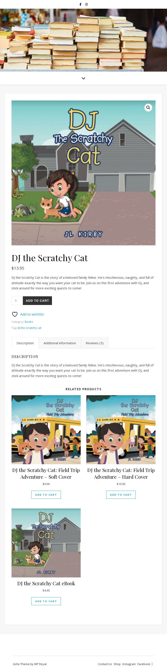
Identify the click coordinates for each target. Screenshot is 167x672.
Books (29, 322)
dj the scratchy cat (29, 328)
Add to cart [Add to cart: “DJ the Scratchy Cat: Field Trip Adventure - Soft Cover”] (46, 494)
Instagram (129, 664)
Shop (117, 664)
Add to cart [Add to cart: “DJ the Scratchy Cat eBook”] (46, 601)
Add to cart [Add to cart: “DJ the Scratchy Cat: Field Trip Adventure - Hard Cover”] (121, 494)
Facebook (143, 664)
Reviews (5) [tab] (95, 343)
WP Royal (40, 664)
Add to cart (37, 300)
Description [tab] (25, 343)
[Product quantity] (17, 300)
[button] (148, 107)
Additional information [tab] (59, 343)
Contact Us (105, 664)
